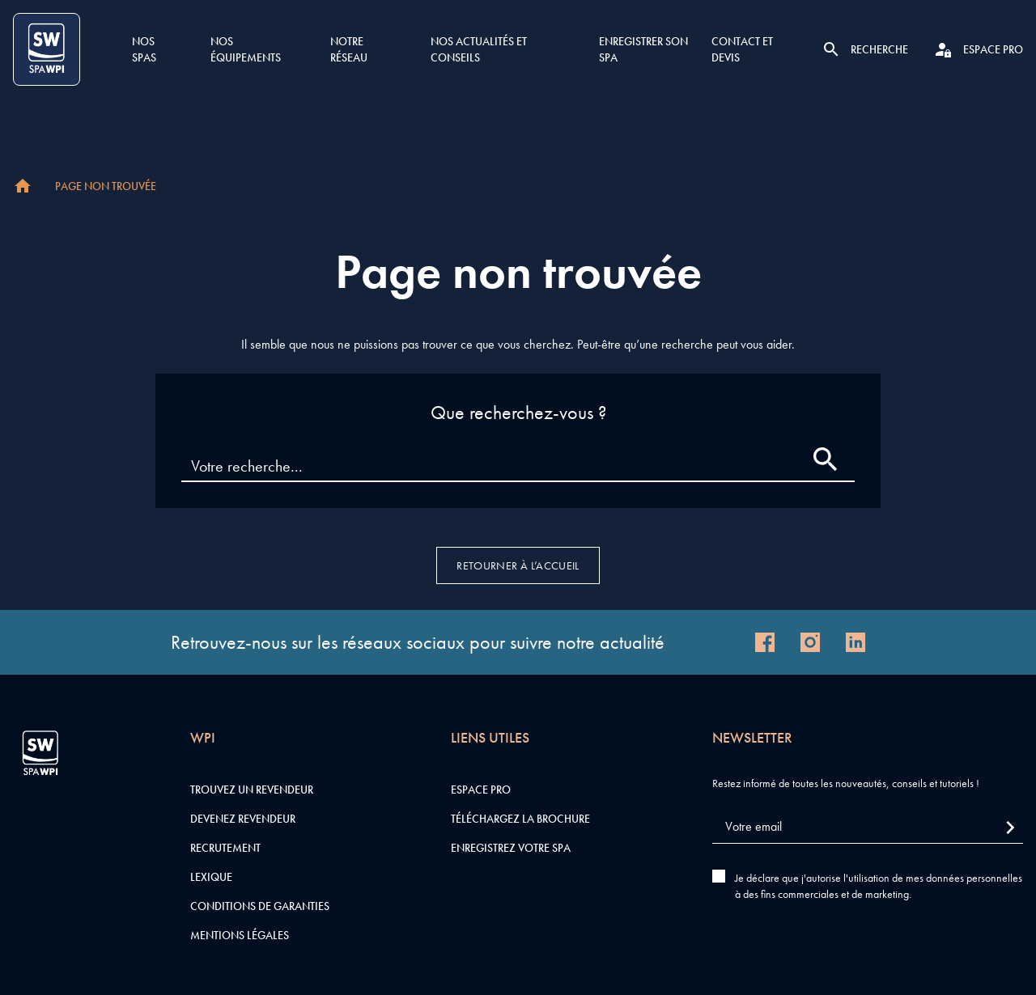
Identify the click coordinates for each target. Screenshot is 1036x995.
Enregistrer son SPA (643, 49)
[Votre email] (867, 827)
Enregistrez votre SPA (511, 847)
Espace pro (481, 789)
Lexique (211, 877)
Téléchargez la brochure (520, 818)
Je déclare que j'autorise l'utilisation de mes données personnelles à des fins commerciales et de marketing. (878, 885)
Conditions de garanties (259, 906)
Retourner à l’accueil (517, 565)
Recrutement (225, 847)
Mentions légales (239, 935)
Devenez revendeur (242, 818)
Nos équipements (245, 49)
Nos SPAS (144, 49)
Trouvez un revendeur (251, 789)
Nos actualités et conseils (479, 49)
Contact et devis (742, 49)
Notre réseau (348, 49)
